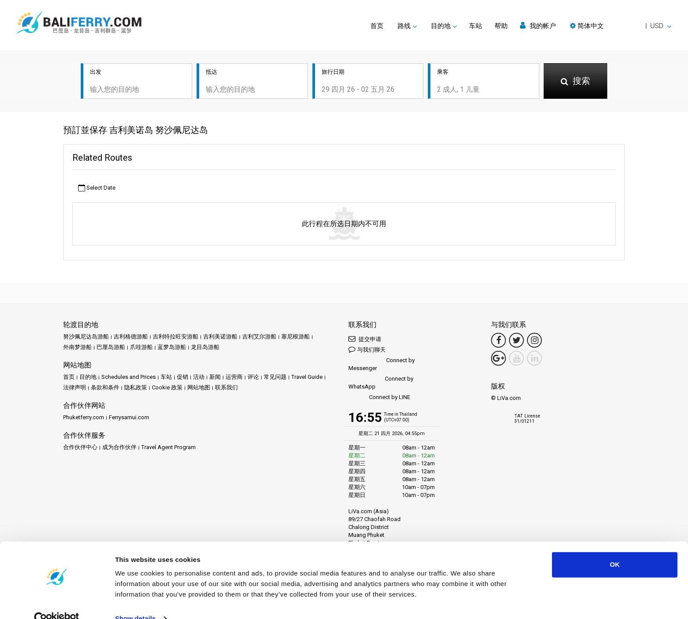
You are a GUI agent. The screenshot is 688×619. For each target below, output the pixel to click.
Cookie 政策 (167, 388)
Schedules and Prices (128, 377)
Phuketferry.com (83, 418)
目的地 (88, 377)
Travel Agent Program (168, 448)
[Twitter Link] (516, 341)
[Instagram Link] (534, 341)
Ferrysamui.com (129, 418)
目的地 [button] (441, 26)
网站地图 (198, 388)
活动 (198, 377)
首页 (376, 26)
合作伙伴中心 (80, 448)
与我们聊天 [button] (367, 350)
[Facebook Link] (498, 341)
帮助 (501, 26)
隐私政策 (135, 388)
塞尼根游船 (295, 337)
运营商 (234, 377)
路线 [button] (404, 26)
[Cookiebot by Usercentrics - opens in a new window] (56, 601)
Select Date (96, 188)
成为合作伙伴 (119, 448)
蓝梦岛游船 (172, 348)
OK (615, 547)
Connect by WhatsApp (380, 383)
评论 (253, 377)
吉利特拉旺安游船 (175, 337)
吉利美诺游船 (220, 337)
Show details (135, 601)
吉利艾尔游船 (259, 337)
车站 (475, 26)
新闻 (215, 377)
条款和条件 (105, 388)
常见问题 (275, 377)
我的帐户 (538, 26)
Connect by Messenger (381, 365)
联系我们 (226, 388)
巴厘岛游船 (111, 348)
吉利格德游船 (131, 337)
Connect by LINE (379, 398)
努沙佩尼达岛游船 (86, 337)
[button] (620, 26)
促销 (182, 377)
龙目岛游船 (205, 348)
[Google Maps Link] (498, 359)
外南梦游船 (77, 348)
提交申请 (364, 339)
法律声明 (74, 388)
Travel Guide (306, 377)
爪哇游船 (141, 348)
